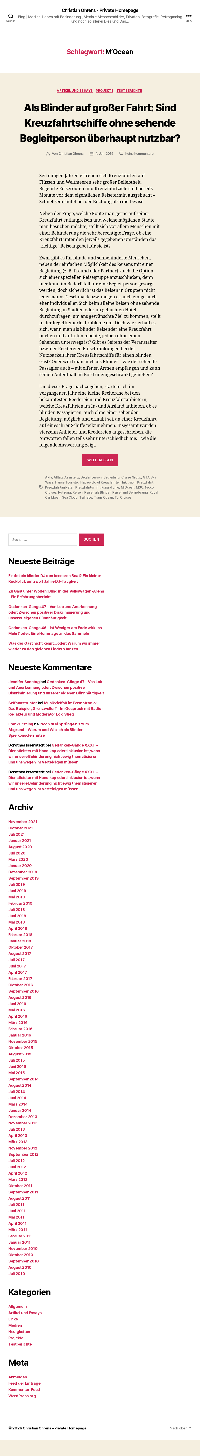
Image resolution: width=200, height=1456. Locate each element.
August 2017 (19, 969)
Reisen (78, 509)
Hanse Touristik (67, 498)
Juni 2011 (17, 1227)
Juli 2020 (17, 869)
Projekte (105, 91)
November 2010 (23, 1264)
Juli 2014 (16, 1108)
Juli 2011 (16, 1221)
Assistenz (72, 493)
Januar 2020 (20, 882)
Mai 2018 (16, 938)
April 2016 (17, 1032)
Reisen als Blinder (98, 509)
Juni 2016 (17, 1020)
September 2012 (23, 1170)
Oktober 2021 (20, 844)
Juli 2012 (16, 1177)
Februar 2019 (20, 919)
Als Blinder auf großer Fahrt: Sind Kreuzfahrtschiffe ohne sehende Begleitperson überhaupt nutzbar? (100, 130)
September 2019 (23, 894)
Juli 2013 (16, 1145)
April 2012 (17, 1189)
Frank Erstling (20, 740)
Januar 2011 (19, 1258)
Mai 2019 (16, 913)
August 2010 (20, 1283)
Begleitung (113, 493)
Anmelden (17, 1393)
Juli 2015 (16, 1076)
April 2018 (17, 944)
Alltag (58, 493)
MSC (141, 504)
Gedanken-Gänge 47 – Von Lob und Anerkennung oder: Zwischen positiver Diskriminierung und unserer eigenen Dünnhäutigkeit (52, 628)
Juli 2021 (16, 850)
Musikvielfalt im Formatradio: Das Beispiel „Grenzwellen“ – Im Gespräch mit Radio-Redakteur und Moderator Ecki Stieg (55, 724)
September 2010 (23, 1277)
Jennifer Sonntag (24, 698)
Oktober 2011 (20, 1202)
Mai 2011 (16, 1233)
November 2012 (22, 1164)
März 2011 (17, 1246)
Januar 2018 (19, 957)
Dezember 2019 (22, 888)
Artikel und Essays (74, 91)
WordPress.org (22, 1412)
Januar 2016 (19, 1051)
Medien (15, 1341)
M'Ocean (129, 504)
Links (13, 1335)
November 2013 (22, 1139)
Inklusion (130, 498)
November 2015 (22, 1057)
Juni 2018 (17, 932)
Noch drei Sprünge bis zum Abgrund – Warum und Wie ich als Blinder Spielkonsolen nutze (48, 746)
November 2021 (22, 838)
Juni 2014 (17, 1114)
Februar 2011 (20, 1252)
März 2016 (18, 1039)
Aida (48, 493)
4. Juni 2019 (104, 170)
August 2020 (20, 863)
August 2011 (19, 1214)
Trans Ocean (105, 514)
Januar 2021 (19, 856)
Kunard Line (111, 504)
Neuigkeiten (19, 1348)
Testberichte (131, 91)
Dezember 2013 (22, 1133)
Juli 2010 (16, 1290)
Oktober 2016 (20, 1001)
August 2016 (19, 1013)
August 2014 (19, 1101)
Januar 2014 (19, 1126)
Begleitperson (93, 493)
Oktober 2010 (20, 1271)
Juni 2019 (17, 907)
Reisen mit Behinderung (132, 509)
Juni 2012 (17, 1183)
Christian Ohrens (70, 170)
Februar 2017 (20, 995)
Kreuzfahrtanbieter (59, 504)
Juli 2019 (16, 900)
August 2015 (19, 1070)
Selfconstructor (22, 719)
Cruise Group (134, 493)
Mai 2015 (16, 1089)
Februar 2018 (20, 951)
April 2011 (17, 1239)
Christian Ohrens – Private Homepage (57, 1444)
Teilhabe (87, 514)
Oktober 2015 (20, 1064)
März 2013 (18, 1158)
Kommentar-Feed (24, 1405)
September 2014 (23, 1095)
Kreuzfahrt (146, 498)
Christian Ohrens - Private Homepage (100, 10)
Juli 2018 (16, 926)
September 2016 (23, 1007)
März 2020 (18, 875)
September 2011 (23, 1208)
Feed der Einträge (24, 1399)
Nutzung (65, 509)
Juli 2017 (16, 976)
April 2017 (17, 988)
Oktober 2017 (20, 963)
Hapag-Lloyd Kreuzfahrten (101, 498)
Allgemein (17, 1322)
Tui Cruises (125, 514)
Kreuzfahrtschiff (88, 504)
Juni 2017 (17, 982)
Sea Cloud (71, 514)
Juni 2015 (17, 1082)
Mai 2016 (16, 1026)
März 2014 (18, 1120)
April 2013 (17, 1151)
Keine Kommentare (140, 170)
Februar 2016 (20, 1045)
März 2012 (17, 1195)
